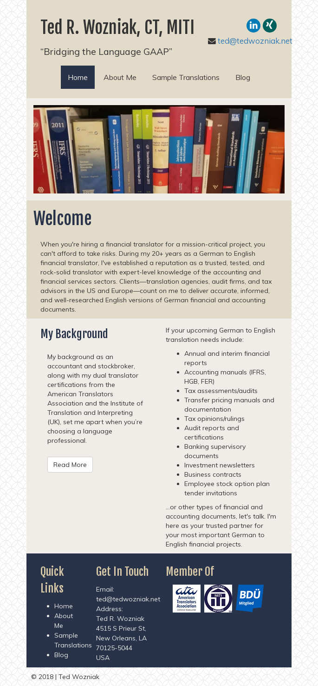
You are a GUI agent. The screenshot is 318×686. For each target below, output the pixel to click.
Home (81, 77)
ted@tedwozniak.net (255, 41)
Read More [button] (70, 464)
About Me (120, 77)
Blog (242, 77)
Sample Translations (186, 77)
